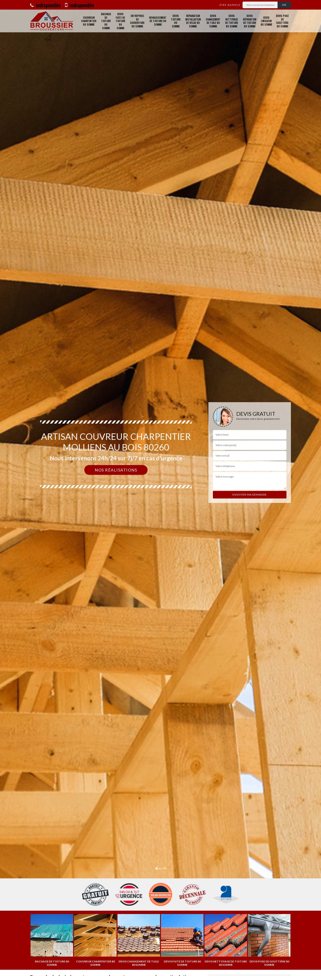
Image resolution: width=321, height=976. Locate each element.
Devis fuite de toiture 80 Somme (120, 21)
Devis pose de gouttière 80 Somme (282, 21)
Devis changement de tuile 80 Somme (213, 21)
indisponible (45, 5)
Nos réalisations (116, 469)
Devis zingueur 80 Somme (266, 21)
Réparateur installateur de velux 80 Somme (193, 21)
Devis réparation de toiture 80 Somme (249, 21)
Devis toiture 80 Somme (176, 21)
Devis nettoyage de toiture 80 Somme (231, 21)
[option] (52, 940)
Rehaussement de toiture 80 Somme (158, 21)
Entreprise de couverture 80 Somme (137, 21)
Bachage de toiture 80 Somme (106, 21)
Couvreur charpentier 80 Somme (88, 21)
